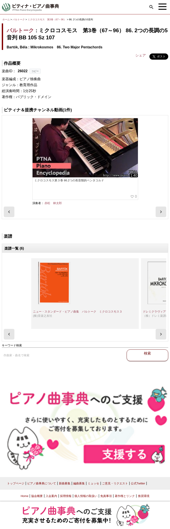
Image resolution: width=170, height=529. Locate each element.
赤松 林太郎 (53, 203)
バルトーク (19, 19)
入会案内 (51, 496)
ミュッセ (93, 483)
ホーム (6, 19)
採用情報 (65, 496)
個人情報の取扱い (85, 496)
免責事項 (106, 496)
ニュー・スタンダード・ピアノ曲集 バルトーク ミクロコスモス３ (77, 311)
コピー (35, 71)
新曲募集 (64, 483)
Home (24, 496)
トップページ (15, 483)
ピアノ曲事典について (41, 483)
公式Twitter (138, 483)
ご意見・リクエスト (115, 483)
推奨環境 (143, 496)
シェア (140, 55)
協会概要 (37, 496)
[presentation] (9, 212)
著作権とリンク (125, 496)
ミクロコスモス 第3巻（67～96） (47, 19)
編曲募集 (79, 483)
